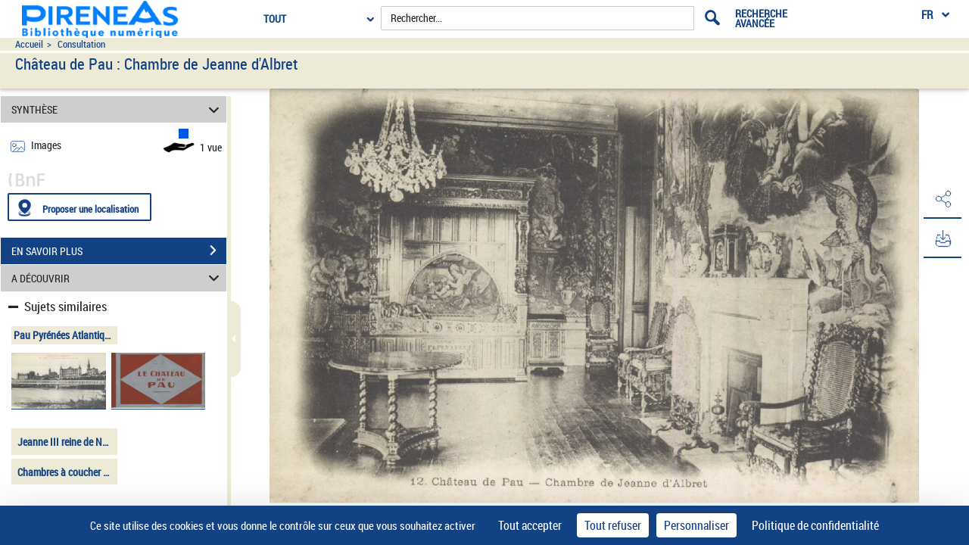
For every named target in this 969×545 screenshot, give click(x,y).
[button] (942, 199)
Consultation (81, 44)
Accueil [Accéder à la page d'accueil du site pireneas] (29, 44)
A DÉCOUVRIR (117, 278)
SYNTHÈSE (117, 109)
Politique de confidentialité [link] (815, 525)
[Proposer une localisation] (79, 207)
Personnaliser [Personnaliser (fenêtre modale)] (696, 525)
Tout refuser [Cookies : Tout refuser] (612, 525)
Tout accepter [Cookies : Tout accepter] (530, 525)
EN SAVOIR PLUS (118, 250)
